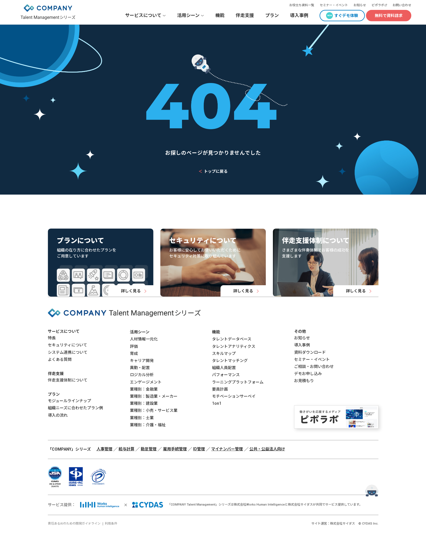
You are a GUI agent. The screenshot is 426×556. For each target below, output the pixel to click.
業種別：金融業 (144, 389)
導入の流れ (58, 415)
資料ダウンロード (310, 352)
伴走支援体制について (67, 380)
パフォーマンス (226, 374)
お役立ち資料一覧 (301, 5)
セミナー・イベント (334, 5)
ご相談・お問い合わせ (314, 366)
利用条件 (111, 523)
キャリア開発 (142, 360)
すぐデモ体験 (346, 15)
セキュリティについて (67, 345)
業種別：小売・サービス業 (153, 410)
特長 (52, 338)
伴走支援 (245, 15)
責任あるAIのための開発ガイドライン (74, 523)
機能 (219, 15)
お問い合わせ (402, 5)
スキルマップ (224, 353)
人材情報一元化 (144, 339)
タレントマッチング (230, 360)
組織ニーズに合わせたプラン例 (75, 408)
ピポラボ (378, 5)
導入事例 (299, 15)
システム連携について (67, 352)
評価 (134, 346)
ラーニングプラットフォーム (238, 382)
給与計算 (126, 449)
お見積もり (304, 380)
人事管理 (104, 449)
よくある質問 (60, 359)
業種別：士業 (142, 418)
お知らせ (360, 5)
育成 (134, 353)
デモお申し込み (308, 373)
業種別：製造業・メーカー (153, 396)
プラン (272, 15)
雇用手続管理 (175, 449)
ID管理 (199, 449)
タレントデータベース (231, 339)
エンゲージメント (146, 382)
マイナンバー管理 (227, 449)
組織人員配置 (224, 367)
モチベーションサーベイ (234, 396)
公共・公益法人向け (267, 449)
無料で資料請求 (389, 15)
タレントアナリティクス (233, 346)
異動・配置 (140, 367)
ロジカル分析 (142, 374)
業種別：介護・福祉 (148, 425)
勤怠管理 (149, 449)
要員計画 (220, 389)
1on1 (216, 403)
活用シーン (139, 332)
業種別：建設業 (144, 403)
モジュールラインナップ (69, 401)
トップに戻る (213, 171)
